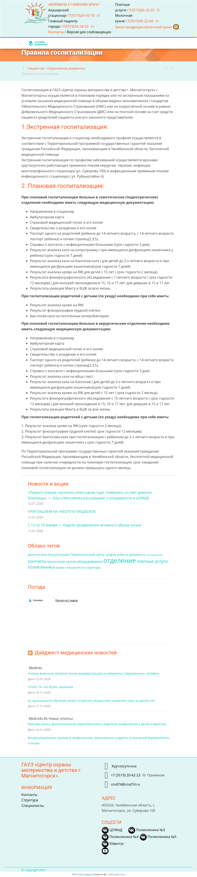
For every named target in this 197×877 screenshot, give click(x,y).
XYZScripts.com (116, 874)
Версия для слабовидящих (88, 32)
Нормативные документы (66, 68)
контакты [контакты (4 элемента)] (37, 561)
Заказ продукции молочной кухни (147, 27)
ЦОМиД (112, 829)
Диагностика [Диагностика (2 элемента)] (37, 554)
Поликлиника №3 (146, 829)
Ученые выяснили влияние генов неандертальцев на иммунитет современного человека (93, 673)
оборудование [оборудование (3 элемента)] (90, 561)
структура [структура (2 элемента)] (93, 567)
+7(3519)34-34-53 (74, 26)
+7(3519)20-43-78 (81, 15)
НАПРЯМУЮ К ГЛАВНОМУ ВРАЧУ (73, 4)
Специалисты (32, 805)
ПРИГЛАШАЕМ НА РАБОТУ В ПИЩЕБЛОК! (62, 511)
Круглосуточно (124, 766)
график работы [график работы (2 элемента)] (117, 554)
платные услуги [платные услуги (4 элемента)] (152, 561)
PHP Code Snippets (82, 874)
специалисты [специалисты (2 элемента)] (75, 567)
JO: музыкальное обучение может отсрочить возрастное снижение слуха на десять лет (91, 701)
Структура (29, 800)
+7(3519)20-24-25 (141, 10)
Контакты (56, 32)
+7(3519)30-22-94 (139, 21)
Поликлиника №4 (120, 836)
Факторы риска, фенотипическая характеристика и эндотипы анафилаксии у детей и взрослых (97, 724)
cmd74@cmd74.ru (125, 784)
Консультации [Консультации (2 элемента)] (58, 554)
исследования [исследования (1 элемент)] (154, 554)
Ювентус (113, 843)
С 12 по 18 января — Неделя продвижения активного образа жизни (84, 525)
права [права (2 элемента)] (59, 567)
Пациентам (36, 68)
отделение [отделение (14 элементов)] (119, 560)
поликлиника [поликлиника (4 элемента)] (41, 567)
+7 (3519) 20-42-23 (125, 775)
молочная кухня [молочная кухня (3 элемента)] (61, 561)
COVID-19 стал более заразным (50, 687)
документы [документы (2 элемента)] (137, 554)
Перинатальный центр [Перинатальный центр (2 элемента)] (87, 554)
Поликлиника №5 (158, 836)
